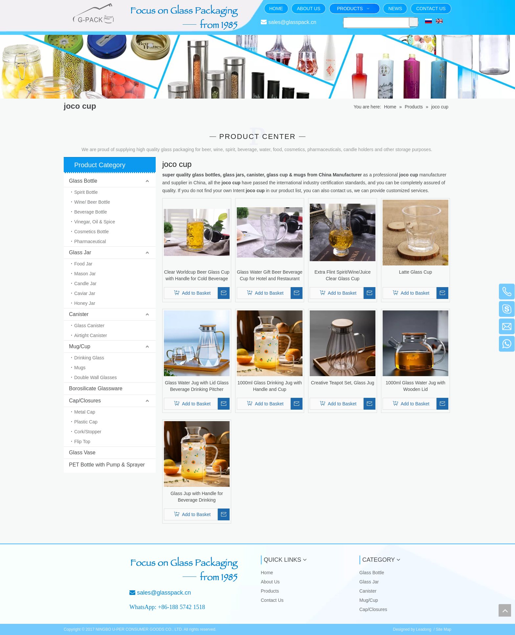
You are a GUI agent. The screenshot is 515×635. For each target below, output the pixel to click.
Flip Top (82, 441)
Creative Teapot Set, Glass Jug (342, 382)
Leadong (424, 629)
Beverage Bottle (90, 212)
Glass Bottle (83, 181)
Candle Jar (85, 283)
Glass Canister (89, 325)
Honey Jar (84, 303)
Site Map (443, 629)
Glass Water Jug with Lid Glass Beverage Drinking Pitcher (197, 386)
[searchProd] (376, 22)
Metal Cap (84, 412)
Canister (79, 314)
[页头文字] (185, 17)
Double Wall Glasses (95, 377)
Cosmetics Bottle (91, 231)
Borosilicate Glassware (96, 388)
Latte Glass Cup (415, 272)
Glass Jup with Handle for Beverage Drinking (196, 497)
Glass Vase (82, 452)
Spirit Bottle (86, 192)
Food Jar (83, 263)
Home (267, 572)
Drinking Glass (89, 357)
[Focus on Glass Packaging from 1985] (185, 569)
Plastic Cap (86, 421)
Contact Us (272, 600)
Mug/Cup (79, 346)
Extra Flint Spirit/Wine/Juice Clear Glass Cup (342, 275)
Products (270, 591)
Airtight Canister (90, 335)
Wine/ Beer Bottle (92, 202)
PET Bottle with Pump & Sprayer (107, 464)
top (505, 610)
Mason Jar (85, 273)
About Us (270, 581)
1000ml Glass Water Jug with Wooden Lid (415, 386)
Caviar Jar (84, 293)
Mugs (79, 367)
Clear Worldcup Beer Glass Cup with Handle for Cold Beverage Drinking (197, 275)
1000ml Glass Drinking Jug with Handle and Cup (269, 386)
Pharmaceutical (90, 241)
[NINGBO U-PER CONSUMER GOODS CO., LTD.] (86, 566)
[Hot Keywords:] (413, 22)
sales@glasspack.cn (292, 22)
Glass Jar (80, 252)
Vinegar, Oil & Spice (94, 221)
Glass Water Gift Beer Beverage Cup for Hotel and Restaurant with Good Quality (269, 275)
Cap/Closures (85, 400)
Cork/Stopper (87, 431)
